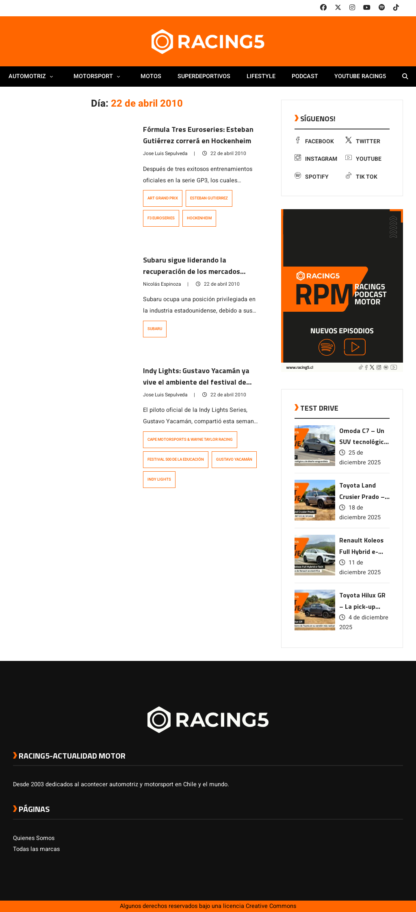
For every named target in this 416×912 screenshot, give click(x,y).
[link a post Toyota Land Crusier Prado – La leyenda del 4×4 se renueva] (315, 518)
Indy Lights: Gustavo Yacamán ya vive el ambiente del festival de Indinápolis (196, 382)
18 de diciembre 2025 (360, 512)
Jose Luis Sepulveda (165, 153)
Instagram (316, 159)
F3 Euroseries (161, 218)
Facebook (314, 141)
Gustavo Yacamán (234, 459)
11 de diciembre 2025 (360, 567)
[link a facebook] (323, 7)
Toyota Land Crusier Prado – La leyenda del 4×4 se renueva (362, 491)
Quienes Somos (33, 838)
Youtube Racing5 (360, 76)
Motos (151, 76)
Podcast (305, 76)
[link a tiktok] (396, 7)
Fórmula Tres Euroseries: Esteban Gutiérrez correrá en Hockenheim (198, 135)
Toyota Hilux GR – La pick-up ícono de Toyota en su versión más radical (362, 601)
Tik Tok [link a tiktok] (361, 177)
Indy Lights (159, 479)
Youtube (363, 159)
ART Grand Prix (162, 198)
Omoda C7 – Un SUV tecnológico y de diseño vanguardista (363, 437)
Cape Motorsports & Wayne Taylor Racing (190, 439)
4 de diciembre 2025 (363, 622)
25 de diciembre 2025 (360, 457)
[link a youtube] (367, 7)
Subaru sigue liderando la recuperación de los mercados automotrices (191, 271)
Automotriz (33, 76)
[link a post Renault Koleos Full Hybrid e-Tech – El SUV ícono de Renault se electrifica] (315, 573)
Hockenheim (199, 218)
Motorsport (99, 76)
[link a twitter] (338, 7)
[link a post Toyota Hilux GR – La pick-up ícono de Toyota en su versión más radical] (315, 628)
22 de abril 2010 (224, 153)
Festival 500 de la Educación (175, 459)
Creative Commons (271, 906)
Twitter (362, 141)
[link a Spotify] (382, 7)
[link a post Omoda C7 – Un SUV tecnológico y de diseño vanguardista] (315, 464)
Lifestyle (261, 76)
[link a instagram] (352, 7)
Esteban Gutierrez (209, 198)
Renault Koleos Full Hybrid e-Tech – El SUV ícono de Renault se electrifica (364, 546)
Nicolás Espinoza (162, 284)
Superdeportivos (204, 76)
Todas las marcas (36, 849)
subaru (154, 329)
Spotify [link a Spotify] (312, 177)
